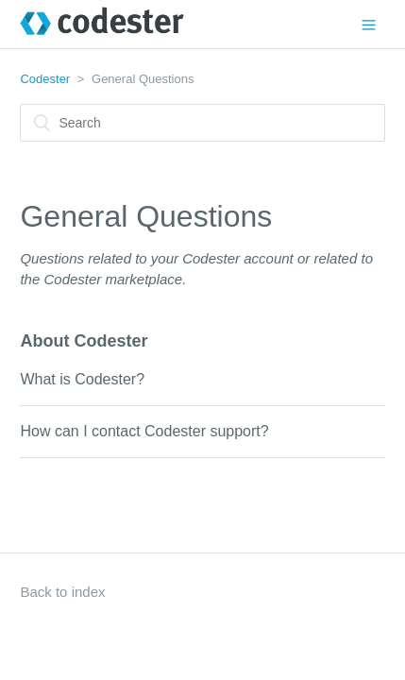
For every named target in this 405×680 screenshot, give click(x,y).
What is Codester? (82, 379)
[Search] (202, 123)
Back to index (62, 592)
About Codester (83, 341)
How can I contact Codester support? (144, 431)
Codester (45, 79)
